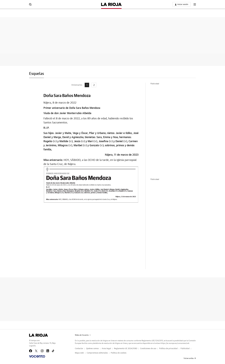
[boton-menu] (195, 4)
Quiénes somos (92, 349)
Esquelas (36, 74)
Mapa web (79, 353)
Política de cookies (118, 353)
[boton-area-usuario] (181, 4)
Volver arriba (190, 358)
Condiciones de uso (148, 349)
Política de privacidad (168, 349)
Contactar (79, 349)
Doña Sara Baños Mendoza (67, 95)
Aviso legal (106, 349)
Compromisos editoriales (97, 353)
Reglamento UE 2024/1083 (125, 349)
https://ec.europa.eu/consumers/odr (175, 343)
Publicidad (185, 349)
